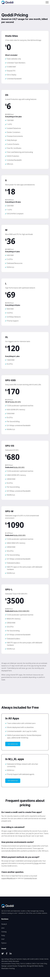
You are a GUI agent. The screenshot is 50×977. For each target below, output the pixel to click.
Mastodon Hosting (8, 968)
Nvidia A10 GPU (15, 402)
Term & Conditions (26, 963)
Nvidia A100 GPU (19, 535)
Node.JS (4, 924)
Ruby (3, 935)
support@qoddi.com (8, 878)
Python (3, 943)
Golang (3, 932)
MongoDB (30, 966)
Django (4, 966)
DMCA (34, 963)
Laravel (9, 966)
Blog (45, 963)
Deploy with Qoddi (28, 959)
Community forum (30, 878)
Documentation (6, 963)
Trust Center (40, 963)
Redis (36, 966)
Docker (15, 966)
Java (2, 928)
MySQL (41, 966)
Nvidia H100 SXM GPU (21, 611)
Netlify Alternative (13, 961)
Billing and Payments (15, 959)
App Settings (5, 959)
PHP (2, 939)
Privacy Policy (15, 963)
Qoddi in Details (39, 959)
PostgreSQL (22, 966)
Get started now (13, 744)
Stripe (36, 863)
